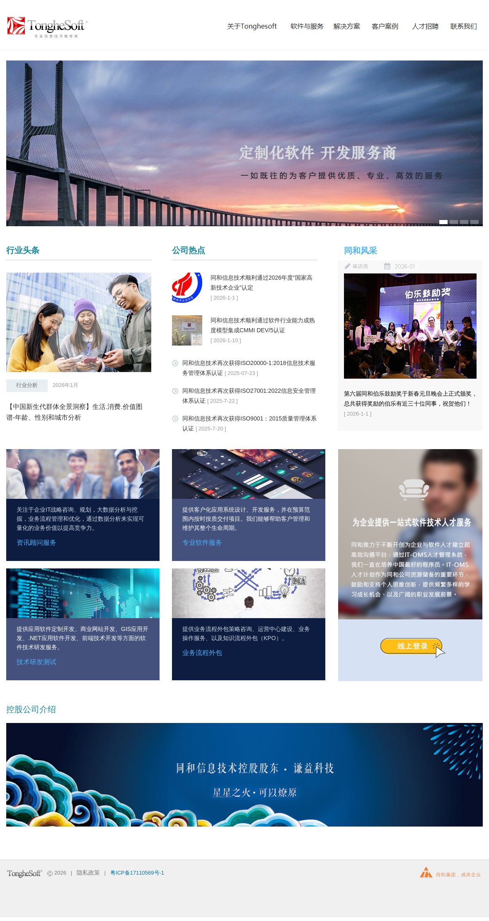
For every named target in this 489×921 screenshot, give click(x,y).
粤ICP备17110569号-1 (137, 873)
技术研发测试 (36, 661)
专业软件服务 (202, 542)
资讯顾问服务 (36, 542)
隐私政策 (88, 872)
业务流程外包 (202, 652)
